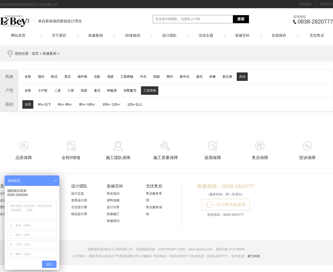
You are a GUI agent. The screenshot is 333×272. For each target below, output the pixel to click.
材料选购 (113, 200)
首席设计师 (79, 200)
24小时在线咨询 (231, 204)
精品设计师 (79, 214)
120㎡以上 (134, 104)
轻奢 (212, 76)
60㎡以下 (44, 104)
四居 (84, 90)
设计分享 (113, 207)
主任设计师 (79, 207)
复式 (97, 90)
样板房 (112, 90)
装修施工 (113, 214)
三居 (71, 90)
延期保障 (213, 157)
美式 (67, 76)
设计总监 (77, 193)
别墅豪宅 (130, 90)
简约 (169, 76)
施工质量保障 (165, 157)
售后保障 (260, 157)
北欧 (97, 76)
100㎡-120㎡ (111, 104)
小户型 (42, 90)
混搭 (110, 76)
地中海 (82, 76)
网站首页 (20, 35)
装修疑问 (113, 221)
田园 (156, 76)
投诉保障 (307, 157)
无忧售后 (317, 35)
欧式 (54, 76)
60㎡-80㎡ (65, 104)
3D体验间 (132, 35)
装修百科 (242, 35)
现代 (41, 76)
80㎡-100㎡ (87, 104)
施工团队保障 (118, 157)
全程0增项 (71, 157)
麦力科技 (253, 256)
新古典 (227, 76)
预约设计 (326, 4)
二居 (57, 90)
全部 (28, 76)
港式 (199, 76)
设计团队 (169, 35)
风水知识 (113, 193)
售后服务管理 (154, 197)
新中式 (184, 76)
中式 (143, 76)
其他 (242, 76)
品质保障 (24, 157)
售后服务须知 (154, 210)
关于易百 (59, 35)
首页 (35, 53)
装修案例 (95, 35)
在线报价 (305, 4)
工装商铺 (126, 76)
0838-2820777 (315, 21)
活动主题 (206, 35)
